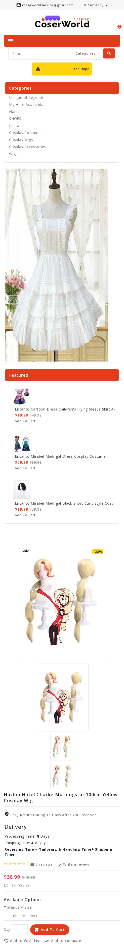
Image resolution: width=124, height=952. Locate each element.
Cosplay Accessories (27, 146)
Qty (7, 929)
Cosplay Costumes (26, 132)
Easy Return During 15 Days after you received (53, 814)
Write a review (73, 864)
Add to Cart (53, 929)
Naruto (15, 111)
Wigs (13, 153)
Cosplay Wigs (21, 139)
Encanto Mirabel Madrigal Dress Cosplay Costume (60, 456)
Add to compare (63, 940)
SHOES (15, 118)
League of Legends (26, 97)
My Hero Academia (26, 104)
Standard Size (19, 907)
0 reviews (41, 864)
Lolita (14, 125)
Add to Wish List (22, 940)
